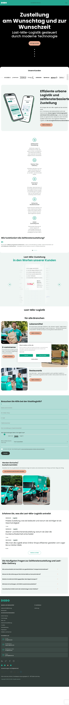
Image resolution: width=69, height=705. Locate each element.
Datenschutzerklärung (6, 627)
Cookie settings (34, 359)
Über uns (3, 625)
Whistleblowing (4, 632)
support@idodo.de (9, 650)
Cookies (3, 630)
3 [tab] (34, 250)
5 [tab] (36, 250)
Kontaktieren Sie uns (36, 2)
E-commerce (37, 610)
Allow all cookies (42, 355)
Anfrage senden (34, 43)
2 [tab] (33, 250)
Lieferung (36, 613)
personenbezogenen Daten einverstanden (33, 449)
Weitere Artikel (34, 553)
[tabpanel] (34, 244)
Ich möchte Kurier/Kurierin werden (14, 471)
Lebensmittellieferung (6, 613)
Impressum (4, 634)
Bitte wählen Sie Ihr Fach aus (6, 441)
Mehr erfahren (46, 125)
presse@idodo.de (9, 660)
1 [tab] (32, 250)
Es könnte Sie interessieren (7, 617)
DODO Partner (4, 620)
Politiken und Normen (6, 637)
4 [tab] (35, 250)
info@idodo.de (8, 644)
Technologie (4, 623)
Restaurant (3, 615)
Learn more (22, 351)
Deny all (26, 355)
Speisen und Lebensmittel (7, 610)
